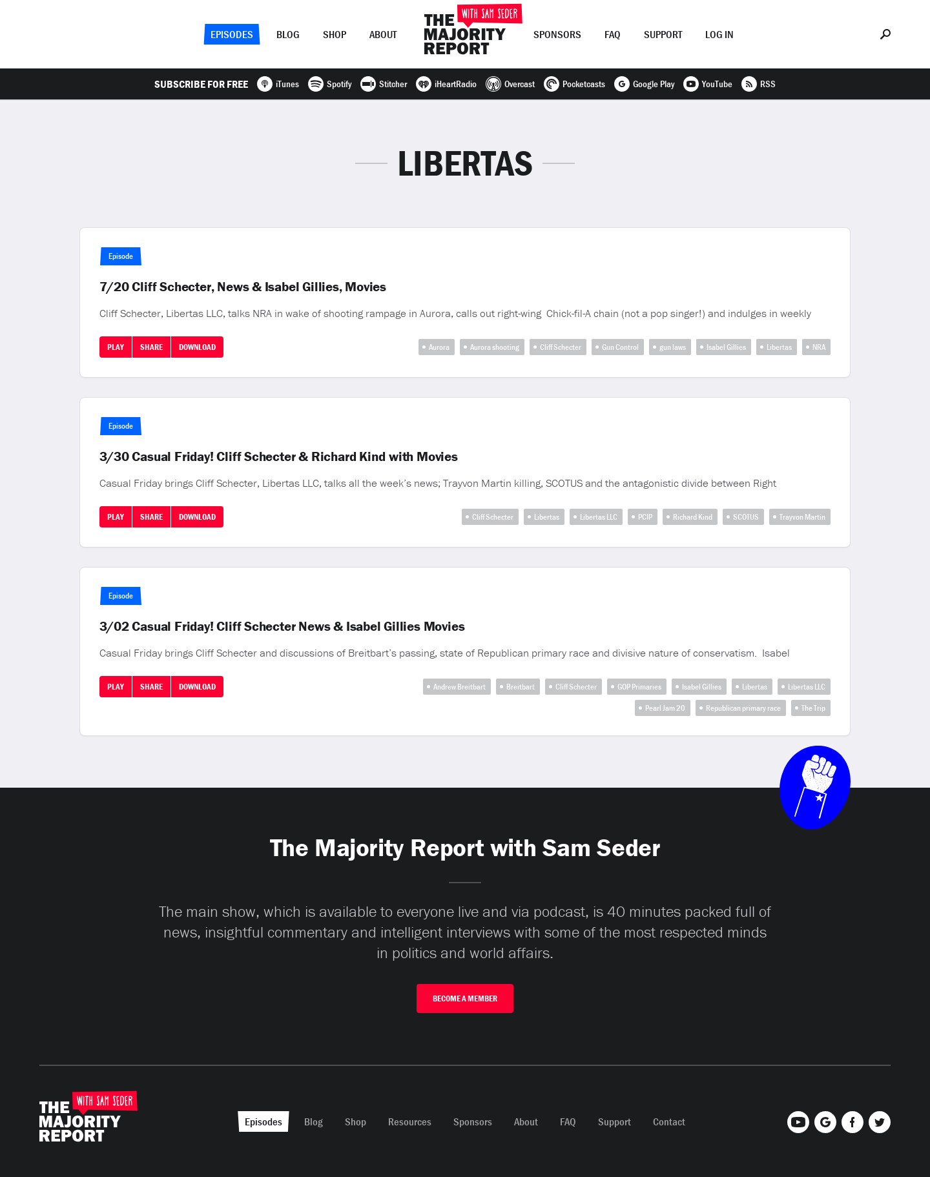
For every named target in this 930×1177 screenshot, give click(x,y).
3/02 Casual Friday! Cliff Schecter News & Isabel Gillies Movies (282, 626)
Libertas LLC (598, 516)
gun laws (672, 347)
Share (151, 347)
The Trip (813, 707)
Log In (719, 34)
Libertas (779, 347)
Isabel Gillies (726, 347)
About (383, 34)
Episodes (232, 34)
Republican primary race (743, 707)
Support (663, 34)
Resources (409, 1121)
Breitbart (520, 686)
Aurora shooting (494, 347)
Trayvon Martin (802, 516)
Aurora (439, 347)
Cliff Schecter (560, 347)
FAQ (612, 34)
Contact (669, 1121)
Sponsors (557, 34)
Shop (334, 34)
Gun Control (620, 347)
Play (115, 347)
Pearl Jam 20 (665, 707)
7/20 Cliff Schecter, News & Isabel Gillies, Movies (243, 286)
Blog (288, 34)
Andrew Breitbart (459, 686)
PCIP (645, 516)
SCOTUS (746, 516)
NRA (818, 347)
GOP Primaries (639, 686)
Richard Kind (692, 516)
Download (197, 347)
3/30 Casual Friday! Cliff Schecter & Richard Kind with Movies (278, 456)
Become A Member (465, 998)
